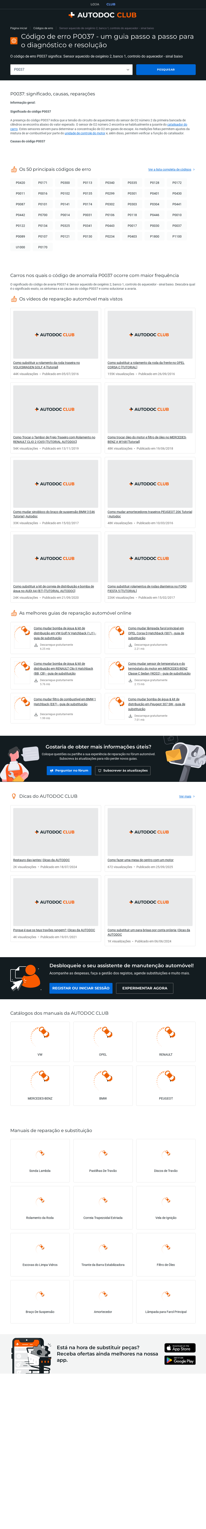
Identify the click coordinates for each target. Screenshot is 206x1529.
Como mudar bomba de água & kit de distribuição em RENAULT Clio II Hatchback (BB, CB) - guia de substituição (63, 668)
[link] (55, 343)
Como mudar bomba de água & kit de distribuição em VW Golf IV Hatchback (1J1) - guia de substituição (65, 633)
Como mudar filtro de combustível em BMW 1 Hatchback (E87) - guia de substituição (65, 701)
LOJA (95, 4)
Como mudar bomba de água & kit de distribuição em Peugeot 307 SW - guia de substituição (156, 704)
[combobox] (71, 69)
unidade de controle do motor (85, 133)
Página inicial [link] (18, 28)
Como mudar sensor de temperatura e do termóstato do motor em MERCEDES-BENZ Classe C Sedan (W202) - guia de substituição (159, 668)
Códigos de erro (43, 28)
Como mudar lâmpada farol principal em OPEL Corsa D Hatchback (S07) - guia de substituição (156, 633)
